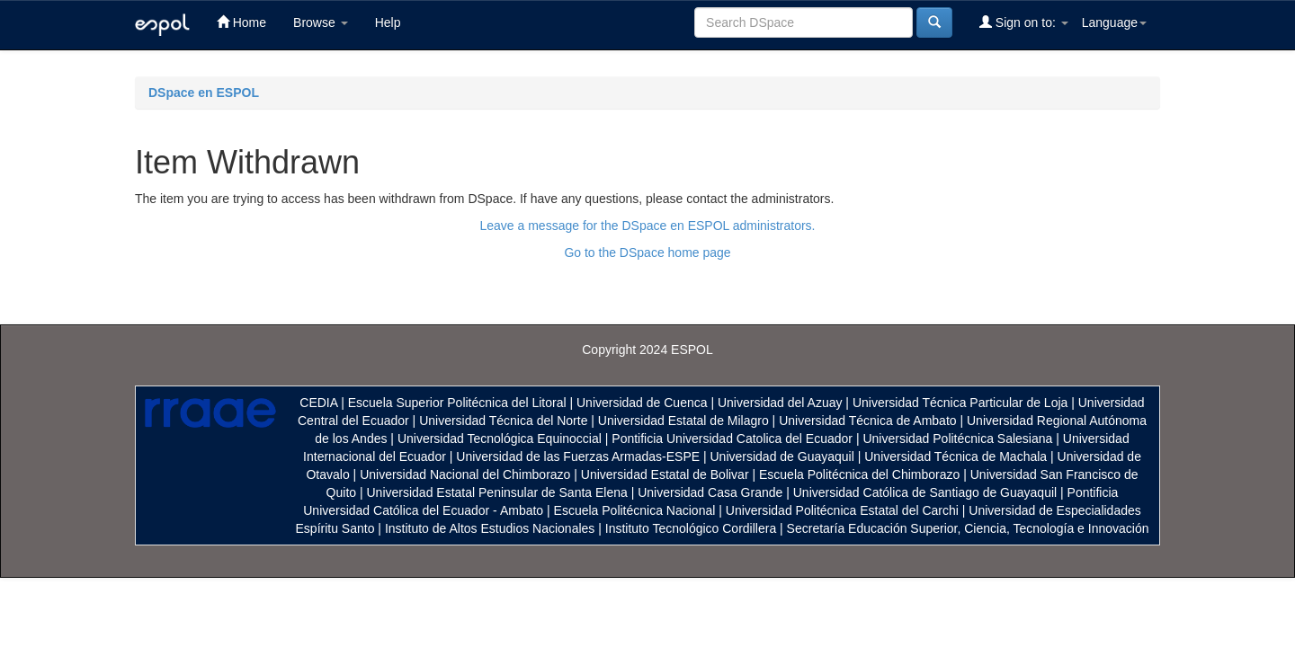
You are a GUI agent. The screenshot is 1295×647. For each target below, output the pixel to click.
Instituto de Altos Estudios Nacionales (489, 528)
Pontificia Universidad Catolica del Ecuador (732, 438)
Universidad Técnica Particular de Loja (960, 402)
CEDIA (318, 402)
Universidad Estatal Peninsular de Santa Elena (497, 492)
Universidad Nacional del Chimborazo (465, 474)
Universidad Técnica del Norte (503, 420)
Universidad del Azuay (780, 402)
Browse (320, 22)
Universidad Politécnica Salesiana (957, 438)
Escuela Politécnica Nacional (635, 510)
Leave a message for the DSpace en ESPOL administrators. (647, 225)
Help (388, 22)
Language (1114, 22)
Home (241, 22)
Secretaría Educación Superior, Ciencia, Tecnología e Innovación (968, 528)
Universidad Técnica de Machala (955, 456)
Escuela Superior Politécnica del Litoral (457, 402)
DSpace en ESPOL (203, 92)
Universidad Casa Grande (712, 492)
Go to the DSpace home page (647, 252)
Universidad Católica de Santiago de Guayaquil (925, 492)
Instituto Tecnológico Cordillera (690, 528)
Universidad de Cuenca (642, 402)
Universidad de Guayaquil (782, 456)
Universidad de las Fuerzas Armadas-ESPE (578, 456)
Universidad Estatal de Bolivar (665, 474)
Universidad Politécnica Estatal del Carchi (842, 510)
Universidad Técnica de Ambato (867, 420)
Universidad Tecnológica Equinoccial (499, 438)
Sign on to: (1023, 22)
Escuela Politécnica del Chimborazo (859, 474)
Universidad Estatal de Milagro (683, 420)
